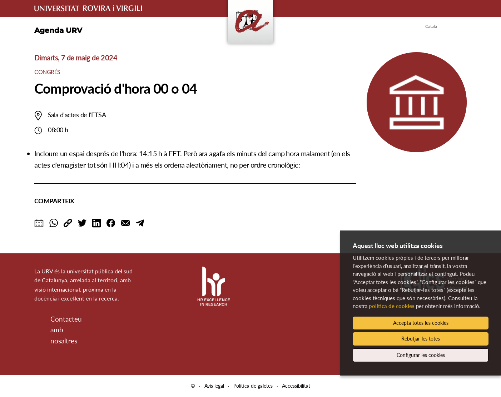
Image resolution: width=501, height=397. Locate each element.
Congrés (47, 71)
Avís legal (214, 386)
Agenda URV (58, 30)
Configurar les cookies (421, 355)
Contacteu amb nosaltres (56, 330)
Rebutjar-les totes (420, 339)
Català (431, 26)
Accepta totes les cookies (420, 323)
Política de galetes (253, 386)
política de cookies (392, 306)
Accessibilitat (296, 386)
